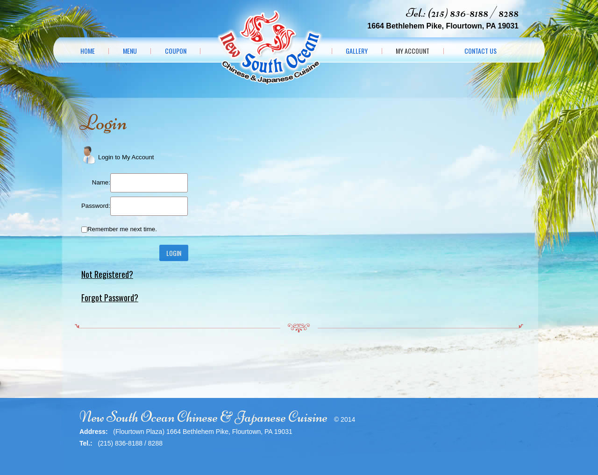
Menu (130, 51)
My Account (412, 51)
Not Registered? (107, 274)
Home (87, 51)
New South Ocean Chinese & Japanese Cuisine (203, 417)
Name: (101, 182)
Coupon (175, 51)
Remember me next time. (122, 229)
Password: (95, 205)
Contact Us (480, 51)
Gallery (357, 51)
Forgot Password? (109, 297)
